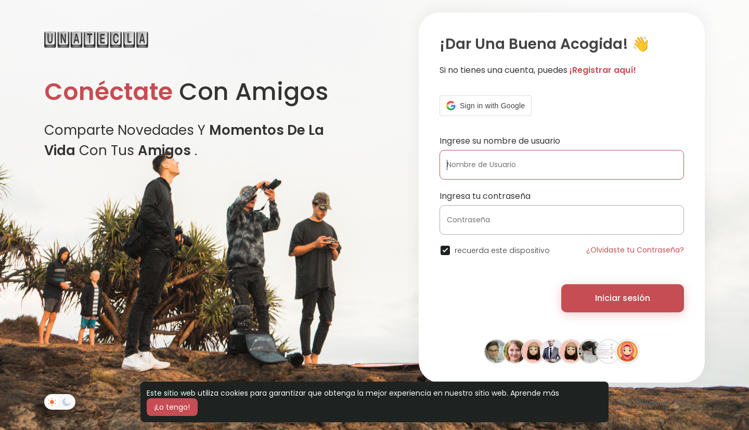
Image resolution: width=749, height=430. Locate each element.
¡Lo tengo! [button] (172, 407)
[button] (486, 105)
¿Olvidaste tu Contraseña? (635, 250)
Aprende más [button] (534, 393)
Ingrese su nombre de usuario (500, 141)
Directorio (651, 403)
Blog (683, 403)
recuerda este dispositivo (502, 250)
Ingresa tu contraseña (485, 196)
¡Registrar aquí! (603, 70)
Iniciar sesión (622, 298)
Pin (624, 403)
